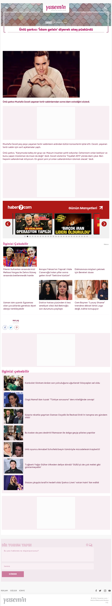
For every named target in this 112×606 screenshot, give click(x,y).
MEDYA (49, 22)
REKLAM (4, 591)
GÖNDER (13, 574)
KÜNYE (22, 591)
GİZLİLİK (13, 591)
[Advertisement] (56, 180)
